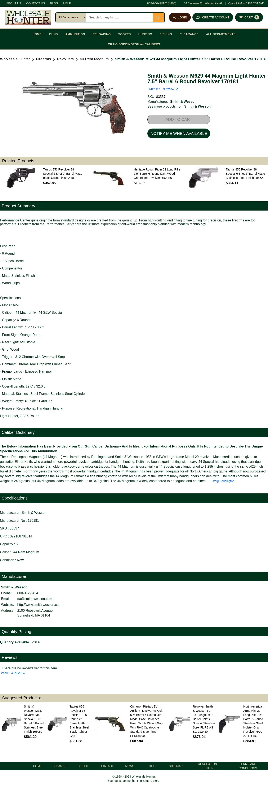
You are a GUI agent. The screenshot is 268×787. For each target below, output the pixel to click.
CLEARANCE (189, 34)
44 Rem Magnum (94, 59)
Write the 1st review (163, 89)
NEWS (129, 766)
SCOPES (124, 34)
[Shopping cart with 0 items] (249, 17)
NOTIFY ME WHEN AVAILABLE (179, 133)
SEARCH (60, 766)
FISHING (166, 34)
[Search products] (119, 17)
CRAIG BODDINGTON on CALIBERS (134, 44)
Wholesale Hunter (15, 59)
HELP (67, 3)
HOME (36, 34)
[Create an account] (212, 17)
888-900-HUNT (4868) (161, 3)
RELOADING (102, 34)
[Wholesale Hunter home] (28, 17)
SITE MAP (176, 766)
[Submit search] (158, 17)
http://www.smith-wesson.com (39, 604)
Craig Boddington (223, 481)
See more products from (179, 106)
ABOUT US (13, 3)
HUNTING (145, 34)
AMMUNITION (75, 34)
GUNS (53, 34)
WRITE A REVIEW (13, 673)
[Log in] (180, 17)
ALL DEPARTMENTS (221, 34)
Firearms (43, 59)
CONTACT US (35, 3)
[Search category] (71, 17)
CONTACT (107, 766)
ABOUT (84, 766)
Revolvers (65, 59)
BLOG (54, 3)
